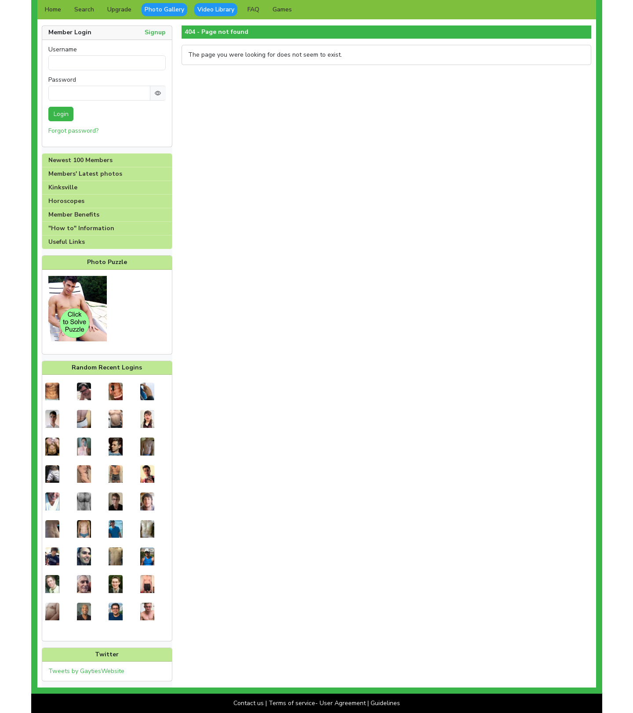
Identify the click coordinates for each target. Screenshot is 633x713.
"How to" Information (81, 228)
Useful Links (66, 242)
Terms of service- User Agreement (317, 703)
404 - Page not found (216, 32)
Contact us (248, 703)
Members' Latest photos (85, 174)
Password (62, 79)
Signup (155, 32)
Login (61, 114)
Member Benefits (73, 214)
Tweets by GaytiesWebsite (86, 671)
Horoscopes (66, 201)
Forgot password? (73, 131)
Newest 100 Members (80, 160)
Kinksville (62, 187)
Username (62, 49)
